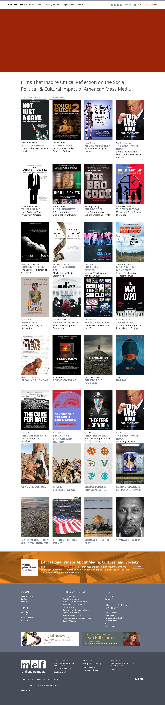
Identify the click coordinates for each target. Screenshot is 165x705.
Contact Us (109, 599)
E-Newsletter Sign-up (90, 670)
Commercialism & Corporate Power (76, 610)
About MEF (25, 679)
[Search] (128, 5)
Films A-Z (56, 679)
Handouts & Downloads (113, 618)
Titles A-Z (24, 620)
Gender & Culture (69, 596)
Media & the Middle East (72, 615)
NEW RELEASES (40, 98)
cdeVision (28, 690)
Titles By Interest (52, 5)
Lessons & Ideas (111, 621)
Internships (25, 602)
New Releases (26, 615)
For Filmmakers (110, 626)
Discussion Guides (111, 612)
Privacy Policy (35, 679)
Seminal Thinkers (69, 621)
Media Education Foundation (60, 566)
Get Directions (59, 672)
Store (39, 5)
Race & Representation (71, 599)
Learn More (138, 567)
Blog (106, 623)
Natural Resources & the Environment (77, 618)
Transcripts (109, 615)
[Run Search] (135, 5)
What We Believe (27, 596)
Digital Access (68, 5)
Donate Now (151, 4)
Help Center (109, 596)
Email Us (114, 670)
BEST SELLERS (26, 98)
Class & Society (68, 607)
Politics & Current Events (72, 613)
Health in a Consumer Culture (74, 604)
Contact (44, 679)
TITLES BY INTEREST (57, 98)
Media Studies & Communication (75, 602)
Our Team (24, 599)
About (80, 5)
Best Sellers (25, 612)
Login (140, 4)
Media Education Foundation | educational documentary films (21, 4)
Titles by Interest (27, 618)
